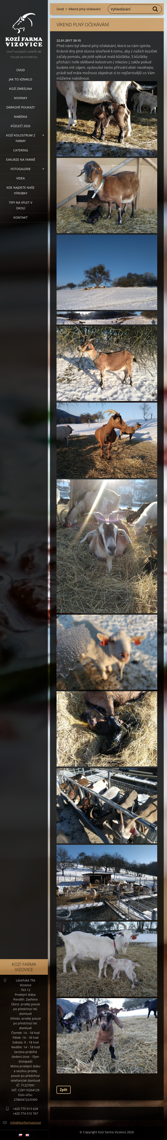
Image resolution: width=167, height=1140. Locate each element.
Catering (20, 150)
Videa (20, 178)
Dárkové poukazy (20, 107)
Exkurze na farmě (20, 159)
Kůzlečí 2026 (20, 126)
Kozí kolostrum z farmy (20, 138)
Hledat (155, 9)
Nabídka (20, 117)
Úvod (20, 70)
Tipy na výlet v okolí (20, 205)
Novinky (20, 98)
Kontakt (20, 217)
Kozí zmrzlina (20, 89)
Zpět (63, 1089)
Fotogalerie (21, 169)
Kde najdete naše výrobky (21, 190)
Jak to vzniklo (20, 79)
